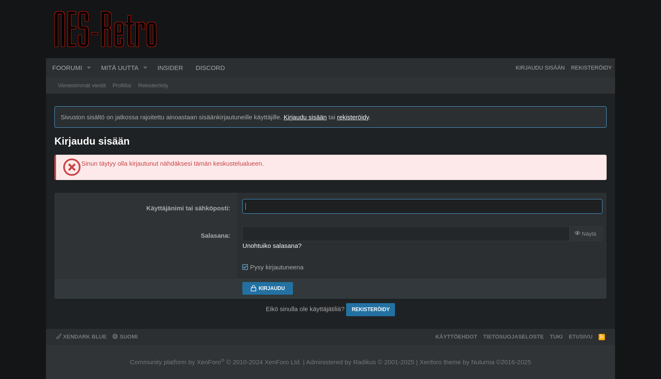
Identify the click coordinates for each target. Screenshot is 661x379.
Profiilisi (122, 85)
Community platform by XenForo (215, 362)
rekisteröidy (353, 117)
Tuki (556, 336)
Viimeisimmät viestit (82, 85)
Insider (170, 67)
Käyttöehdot (456, 336)
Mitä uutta (120, 67)
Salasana (214, 235)
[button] (89, 68)
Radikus (364, 362)
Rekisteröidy (153, 85)
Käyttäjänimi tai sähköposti (187, 208)
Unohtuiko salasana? (271, 245)
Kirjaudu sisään (305, 117)
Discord (210, 67)
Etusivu (580, 336)
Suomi (125, 336)
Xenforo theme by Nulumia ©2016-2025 (475, 362)
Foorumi (67, 67)
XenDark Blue (81, 336)
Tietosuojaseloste (513, 336)
